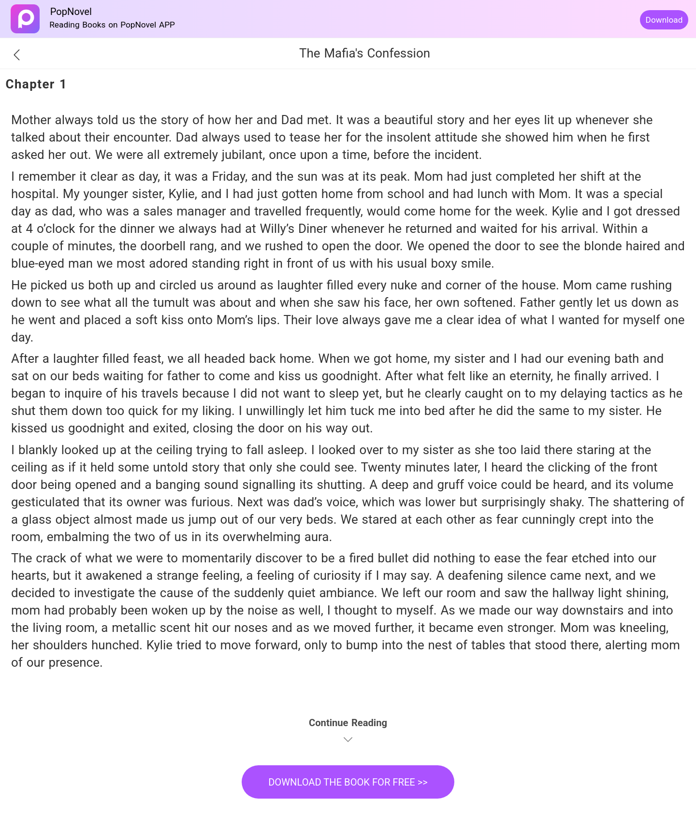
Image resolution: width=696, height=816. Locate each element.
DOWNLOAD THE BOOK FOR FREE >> (348, 782)
